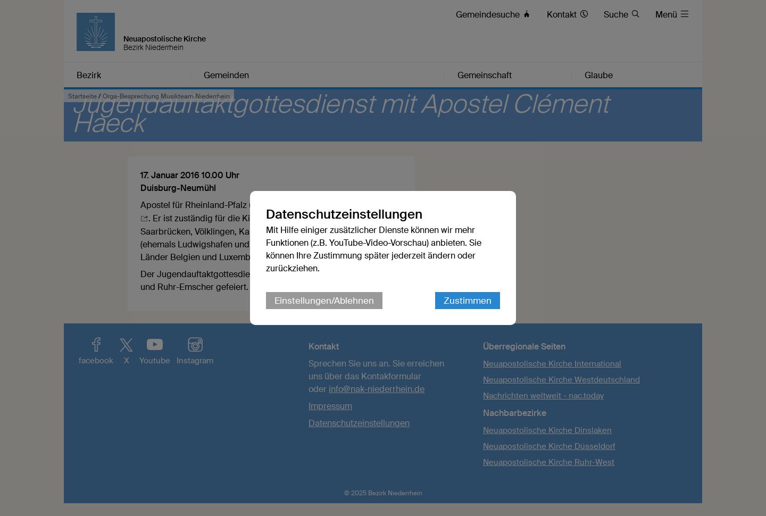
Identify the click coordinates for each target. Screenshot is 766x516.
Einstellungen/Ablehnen (324, 300)
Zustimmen (468, 300)
